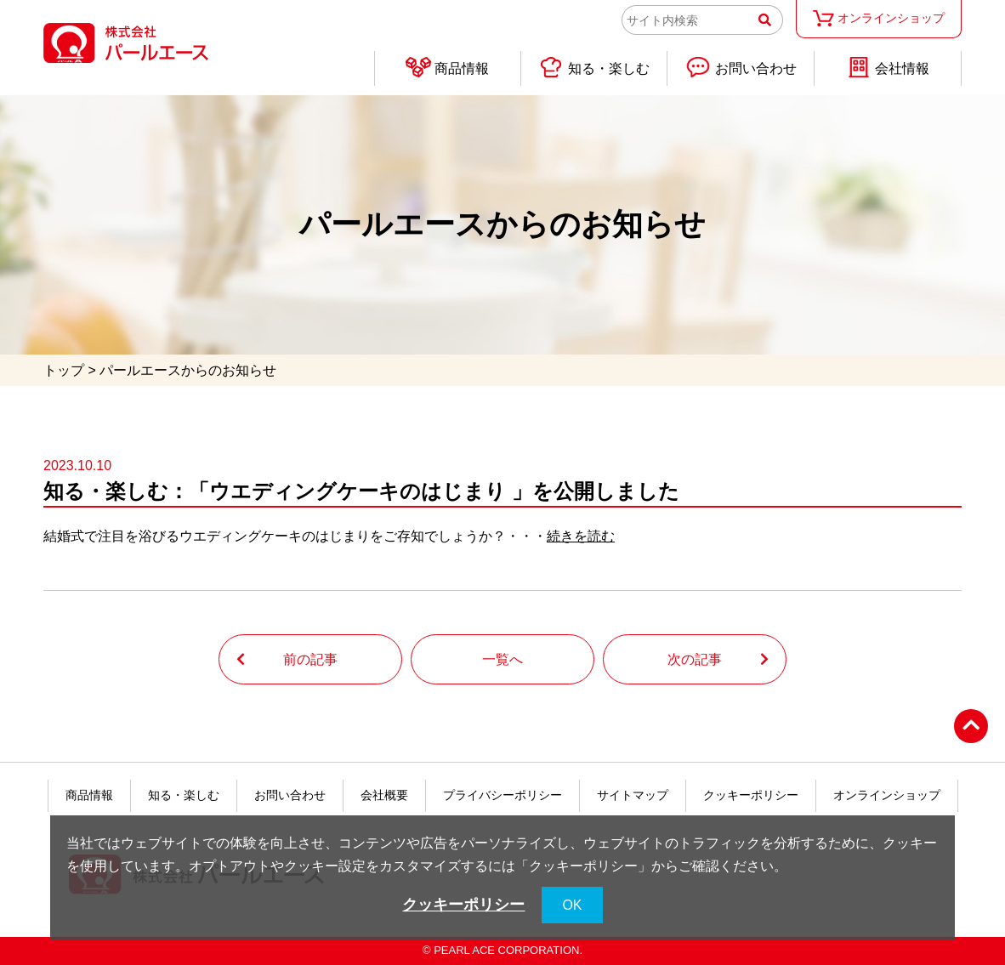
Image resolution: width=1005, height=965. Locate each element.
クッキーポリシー (750, 795)
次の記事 (694, 659)
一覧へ (502, 659)
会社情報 (887, 67)
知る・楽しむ (593, 67)
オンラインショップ (878, 17)
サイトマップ (632, 795)
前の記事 (310, 659)
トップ (63, 370)
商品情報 (447, 67)
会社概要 (384, 795)
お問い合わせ (740, 67)
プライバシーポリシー (502, 795)
